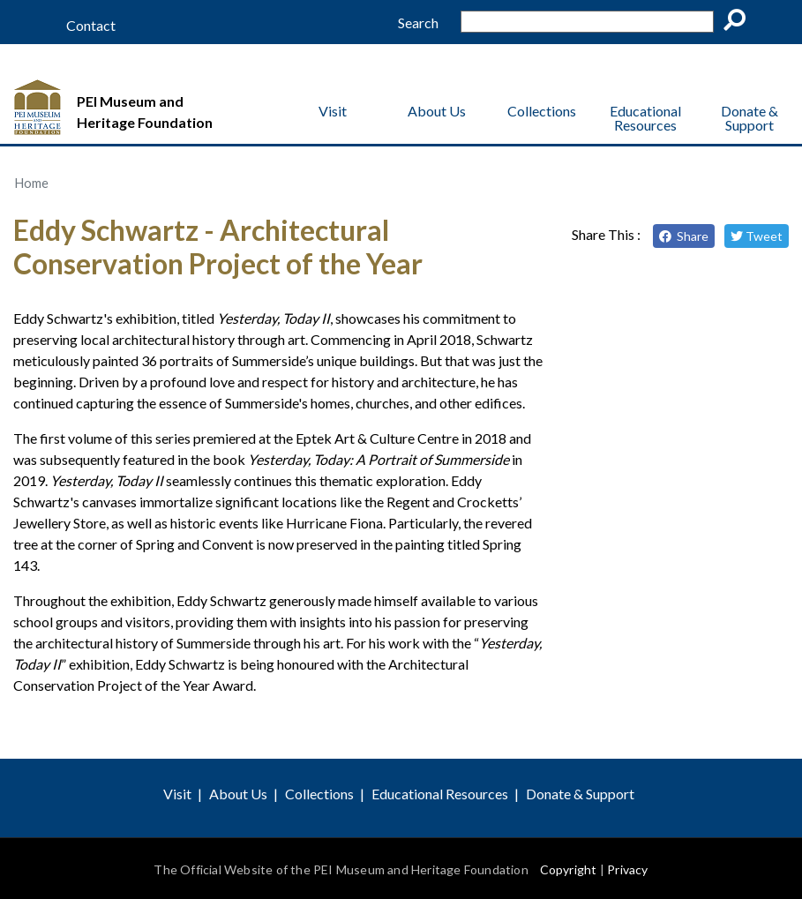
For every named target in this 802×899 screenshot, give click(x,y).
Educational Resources (645, 117)
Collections (541, 110)
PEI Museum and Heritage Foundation (145, 112)
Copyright (568, 869)
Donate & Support (749, 117)
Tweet (757, 235)
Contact (91, 26)
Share (683, 235)
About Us (437, 110)
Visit (333, 110)
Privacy (627, 869)
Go (740, 23)
